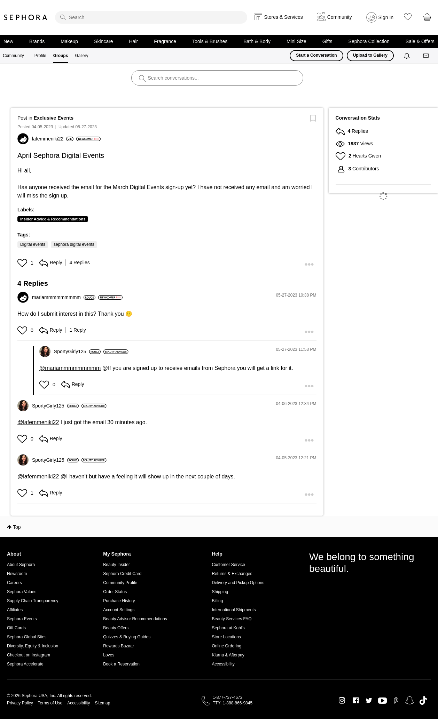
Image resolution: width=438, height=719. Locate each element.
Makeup (69, 41)
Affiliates (15, 609)
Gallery (81, 55)
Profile (40, 55)
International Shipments (234, 609)
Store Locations (226, 637)
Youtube (382, 701)
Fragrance (165, 41)
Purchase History (119, 600)
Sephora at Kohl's (228, 627)
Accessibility (223, 664)
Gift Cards (16, 627)
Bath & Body (257, 41)
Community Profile (120, 582)
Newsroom (17, 573)
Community (13, 55)
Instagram (342, 701)
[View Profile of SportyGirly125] (77, 351)
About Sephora (21, 564)
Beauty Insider (116, 564)
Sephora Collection (369, 41)
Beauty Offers (115, 627)
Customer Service (228, 564)
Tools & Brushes (209, 41)
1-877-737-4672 (227, 697)
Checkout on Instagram (28, 655)
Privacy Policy (20, 703)
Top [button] (17, 527)
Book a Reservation (121, 664)
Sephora (25, 17)
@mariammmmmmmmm (70, 368)
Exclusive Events (53, 118)
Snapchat (409, 701)
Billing (217, 600)
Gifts (327, 41)
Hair (133, 41)
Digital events (32, 244)
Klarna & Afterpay (228, 655)
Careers (14, 582)
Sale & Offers (420, 41)
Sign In (386, 17)
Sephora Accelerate (25, 664)
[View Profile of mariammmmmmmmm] (63, 297)
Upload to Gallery (370, 55)
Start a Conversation (316, 55)
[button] (23, 263)
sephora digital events (74, 244)
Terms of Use (50, 703)
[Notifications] (407, 55)
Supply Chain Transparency (32, 600)
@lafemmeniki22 (38, 422)
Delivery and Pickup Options (238, 582)
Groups (60, 55)
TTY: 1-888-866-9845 (232, 703)
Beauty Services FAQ (231, 618)
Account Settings (118, 609)
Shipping (220, 591)
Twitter (369, 701)
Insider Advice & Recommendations (52, 219)
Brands (37, 41)
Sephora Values (22, 591)
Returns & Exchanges (232, 573)
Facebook (355, 701)
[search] (151, 17)
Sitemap (102, 703)
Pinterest (396, 701)
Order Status (115, 591)
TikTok (423, 701)
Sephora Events (22, 618)
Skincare (103, 41)
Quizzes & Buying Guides (126, 637)
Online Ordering (226, 646)
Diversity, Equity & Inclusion (32, 646)
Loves (108, 655)
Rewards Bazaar (118, 646)
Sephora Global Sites (26, 637)
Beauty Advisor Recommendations (135, 618)
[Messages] (426, 55)
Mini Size (296, 41)
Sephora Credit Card (122, 573)
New (8, 41)
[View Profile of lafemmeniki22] (52, 139)
